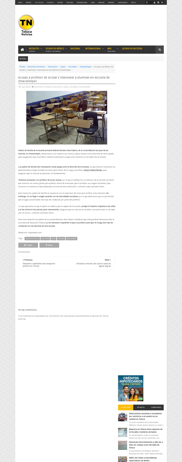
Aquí (161, 458)
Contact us (157, 381)
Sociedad (72, 66)
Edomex (60, 2)
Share (46, 245)
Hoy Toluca (39, 2)
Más (111, 49)
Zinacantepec (86, 66)
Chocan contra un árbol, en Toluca (146, 215)
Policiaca (50, 2)
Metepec (29, 2)
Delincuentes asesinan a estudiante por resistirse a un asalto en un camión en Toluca (145, 107)
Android (101, 2)
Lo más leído (127, 98)
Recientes (34, 49)
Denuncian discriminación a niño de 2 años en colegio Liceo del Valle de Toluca (147, 135)
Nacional (69, 2)
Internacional (82, 2)
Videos (133, 2)
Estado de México (55, 49)
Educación (52, 66)
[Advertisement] (142, 25)
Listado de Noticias (132, 48)
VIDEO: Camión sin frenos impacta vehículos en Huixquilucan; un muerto (146, 164)
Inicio (20, 2)
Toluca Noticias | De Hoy (50, 458)
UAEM (93, 2)
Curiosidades (123, 2)
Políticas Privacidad (142, 458)
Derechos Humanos (36, 66)
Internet (111, 2)
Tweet (27, 245)
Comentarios (156, 98)
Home (22, 66)
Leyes (62, 66)
